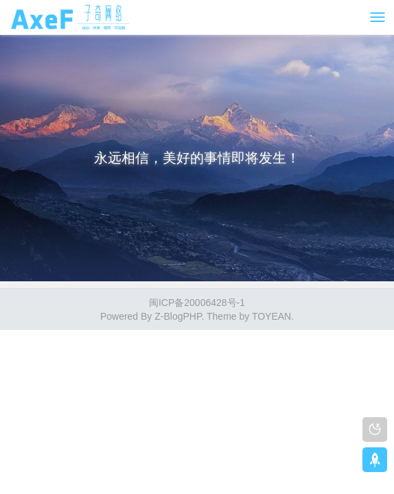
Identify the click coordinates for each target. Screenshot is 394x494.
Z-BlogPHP (177, 316)
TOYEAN (271, 316)
